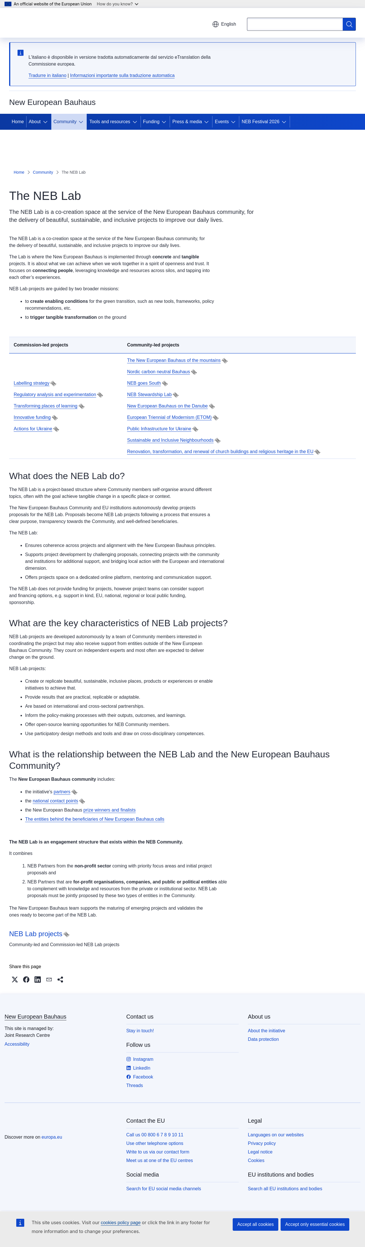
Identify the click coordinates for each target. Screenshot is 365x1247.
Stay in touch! (140, 1030)
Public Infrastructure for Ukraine (159, 428)
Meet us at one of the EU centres (159, 1160)
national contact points (55, 800)
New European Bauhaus (35, 1016)
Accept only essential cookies (315, 1224)
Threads (134, 1085)
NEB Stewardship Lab (149, 394)
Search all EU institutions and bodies (285, 1188)
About (35, 121)
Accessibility (17, 1044)
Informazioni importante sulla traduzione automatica (122, 75)
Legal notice (260, 1151)
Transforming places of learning (46, 405)
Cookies (256, 1160)
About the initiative (266, 1030)
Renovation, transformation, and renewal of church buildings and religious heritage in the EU (220, 451)
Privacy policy (262, 1143)
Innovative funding (32, 417)
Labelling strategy (31, 383)
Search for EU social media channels (163, 1188)
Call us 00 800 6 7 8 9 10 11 (154, 1134)
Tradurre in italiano (47, 75)
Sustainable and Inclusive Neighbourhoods (170, 440)
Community (65, 121)
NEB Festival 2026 (260, 121)
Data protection (263, 1039)
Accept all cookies (255, 1224)
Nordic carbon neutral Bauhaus (158, 371)
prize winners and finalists (110, 810)
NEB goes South (144, 383)
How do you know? (118, 3)
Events (222, 121)
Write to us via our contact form (157, 1151)
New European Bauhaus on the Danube (167, 405)
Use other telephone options (154, 1143)
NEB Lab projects (35, 934)
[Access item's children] (46, 122)
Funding (151, 121)
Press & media (187, 121)
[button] (14, 979)
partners (62, 791)
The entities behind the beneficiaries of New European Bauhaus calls (94, 819)
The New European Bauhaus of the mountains (174, 360)
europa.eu (52, 1137)
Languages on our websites (276, 1134)
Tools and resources (109, 121)
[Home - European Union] (37, 23)
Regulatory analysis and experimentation (55, 394)
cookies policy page (121, 1222)
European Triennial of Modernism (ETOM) (169, 417)
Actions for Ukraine (33, 428)
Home (18, 121)
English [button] (224, 24)
